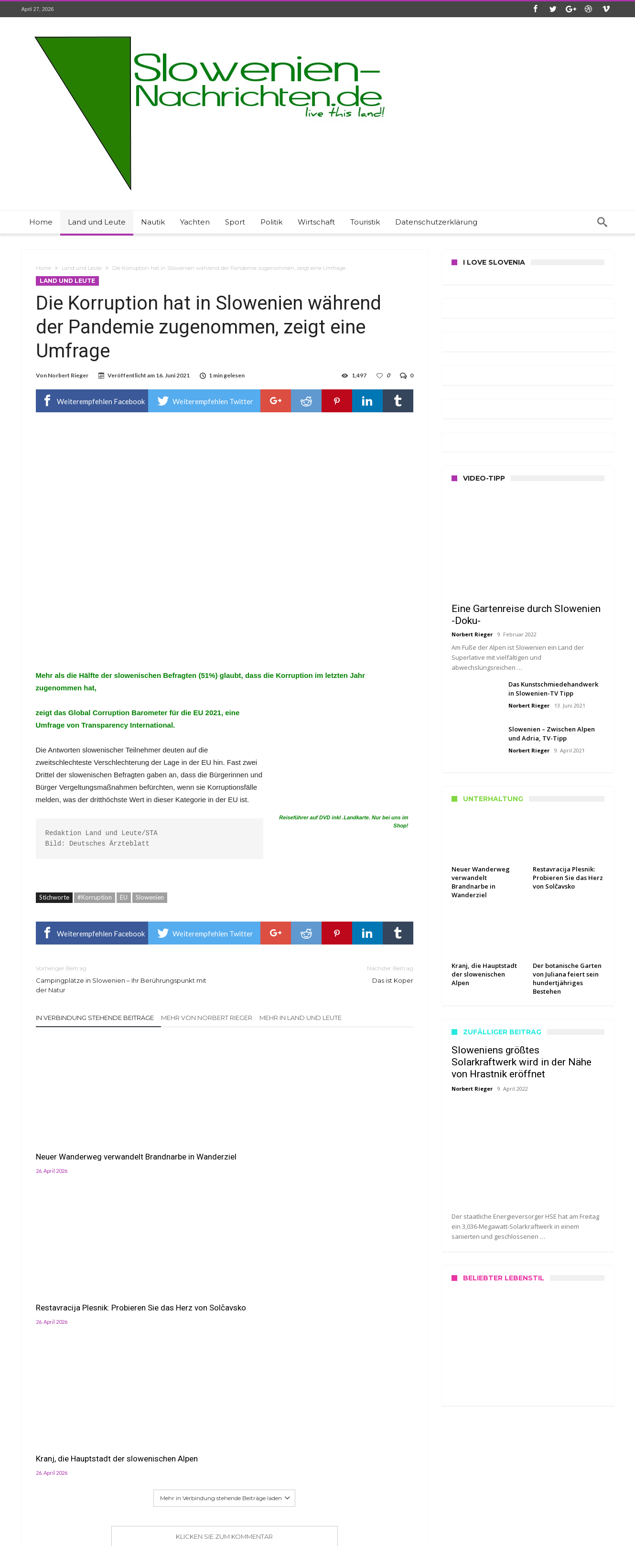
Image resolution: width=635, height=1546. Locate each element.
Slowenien (150, 897)
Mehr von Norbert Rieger (206, 1017)
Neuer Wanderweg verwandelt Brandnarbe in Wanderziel (89, 1139)
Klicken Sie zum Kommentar (224, 1222)
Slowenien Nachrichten (198, 1537)
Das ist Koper (326, 974)
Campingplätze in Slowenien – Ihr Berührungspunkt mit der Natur (123, 979)
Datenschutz (39, 1486)
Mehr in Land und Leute (300, 1017)
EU (124, 897)
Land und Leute (82, 268)
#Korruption (94, 897)
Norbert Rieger (68, 375)
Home (43, 268)
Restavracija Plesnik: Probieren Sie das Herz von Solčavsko (219, 1139)
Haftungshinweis (44, 1506)
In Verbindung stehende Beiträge (95, 1017)
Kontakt (33, 1464)
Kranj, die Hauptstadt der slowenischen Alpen (337, 1139)
